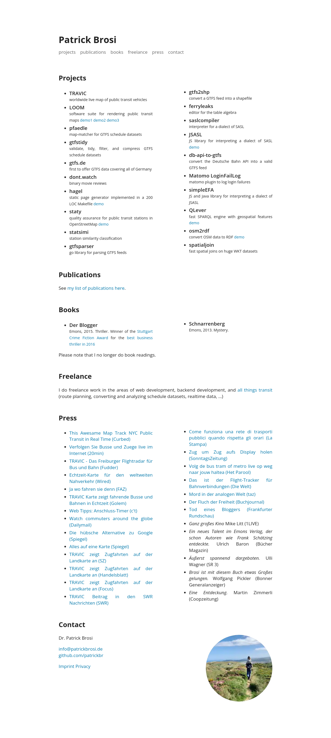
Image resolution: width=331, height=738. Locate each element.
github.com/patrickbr (81, 655)
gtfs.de (77, 162)
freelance (138, 52)
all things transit (254, 390)
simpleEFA (201, 189)
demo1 (86, 120)
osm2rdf (199, 230)
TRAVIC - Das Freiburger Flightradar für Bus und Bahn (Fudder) (111, 464)
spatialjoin (201, 244)
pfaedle (78, 128)
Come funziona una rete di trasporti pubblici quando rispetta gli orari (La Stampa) (230, 437)
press (157, 52)
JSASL (195, 134)
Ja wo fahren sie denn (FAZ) (98, 489)
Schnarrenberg (207, 323)
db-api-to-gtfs (205, 155)
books (117, 52)
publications (93, 52)
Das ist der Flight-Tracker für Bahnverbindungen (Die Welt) (230, 483)
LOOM (77, 107)
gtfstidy (78, 142)
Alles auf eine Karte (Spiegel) (99, 546)
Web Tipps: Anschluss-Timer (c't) (103, 511)
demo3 (113, 120)
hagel (76, 191)
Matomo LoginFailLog (215, 175)
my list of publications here (95, 288)
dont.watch (83, 176)
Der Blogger (83, 325)
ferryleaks (201, 106)
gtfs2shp (199, 91)
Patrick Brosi (87, 39)
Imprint (67, 666)
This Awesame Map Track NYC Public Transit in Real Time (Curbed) (111, 436)
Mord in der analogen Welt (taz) (222, 494)
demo (99, 203)
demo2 (100, 120)
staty (75, 211)
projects (67, 52)
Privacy (83, 666)
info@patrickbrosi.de (81, 649)
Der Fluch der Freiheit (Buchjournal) (226, 502)
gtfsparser (81, 246)
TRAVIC (78, 93)
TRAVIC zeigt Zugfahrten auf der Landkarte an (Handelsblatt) (111, 571)
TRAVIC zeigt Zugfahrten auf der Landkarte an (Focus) (111, 585)
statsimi (79, 232)
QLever (197, 210)
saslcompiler (204, 120)
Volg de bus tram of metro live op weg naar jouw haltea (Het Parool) (230, 469)
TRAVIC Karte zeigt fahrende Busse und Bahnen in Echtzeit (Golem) (111, 500)
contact (176, 52)
